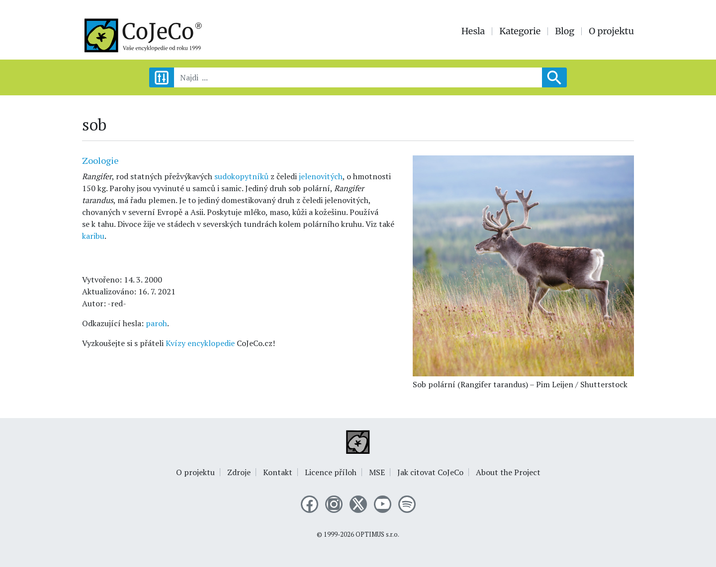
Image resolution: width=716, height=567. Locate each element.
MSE (377, 472)
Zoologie (100, 160)
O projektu (611, 31)
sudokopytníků (242, 176)
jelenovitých (321, 176)
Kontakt (277, 472)
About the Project (508, 472)
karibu (93, 235)
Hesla (473, 31)
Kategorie (519, 31)
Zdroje (239, 472)
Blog (564, 31)
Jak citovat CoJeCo (430, 472)
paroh (156, 323)
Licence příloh (331, 472)
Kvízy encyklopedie (200, 343)
